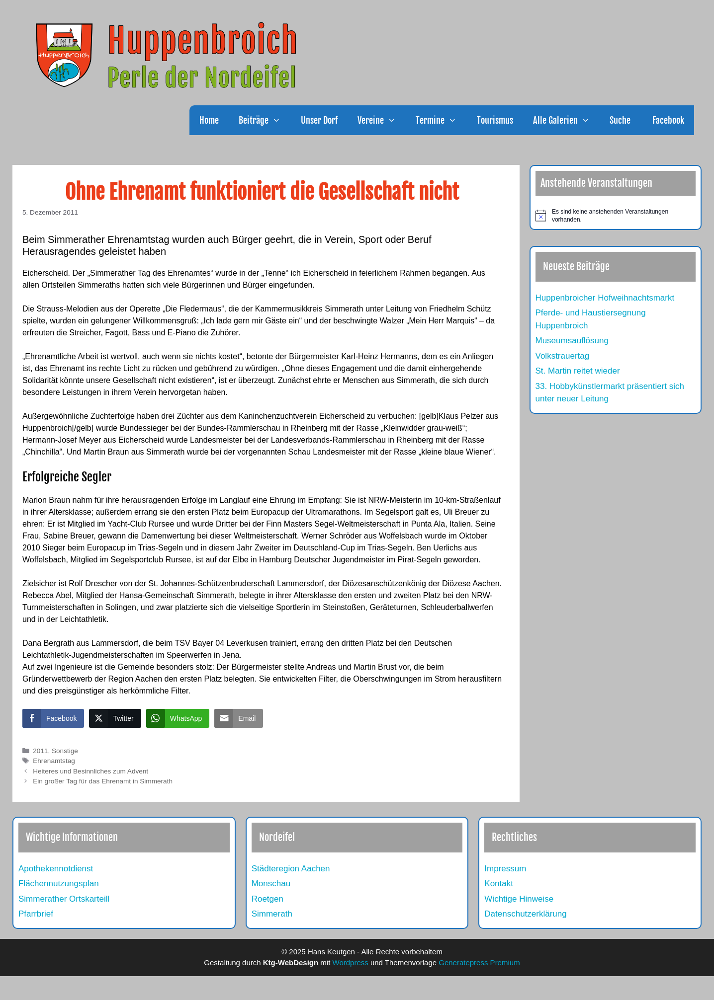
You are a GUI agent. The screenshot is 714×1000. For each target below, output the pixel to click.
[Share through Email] (238, 718)
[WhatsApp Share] (178, 718)
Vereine (381, 120)
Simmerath (272, 914)
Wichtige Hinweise (518, 899)
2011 (40, 751)
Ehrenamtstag (54, 761)
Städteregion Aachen (291, 868)
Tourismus (495, 120)
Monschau (271, 883)
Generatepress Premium (479, 962)
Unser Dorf (319, 120)
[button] (279, 120)
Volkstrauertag (563, 356)
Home (209, 120)
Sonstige (65, 751)
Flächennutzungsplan (58, 883)
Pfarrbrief (35, 914)
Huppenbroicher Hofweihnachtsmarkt (605, 298)
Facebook (667, 120)
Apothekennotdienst (55, 868)
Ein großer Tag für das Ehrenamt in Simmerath (103, 781)
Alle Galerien (566, 120)
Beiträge (264, 120)
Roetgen (267, 899)
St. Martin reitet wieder (578, 371)
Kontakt (498, 883)
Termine (441, 120)
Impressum (505, 868)
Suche (620, 120)
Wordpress (350, 962)
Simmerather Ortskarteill (63, 899)
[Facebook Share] (53, 718)
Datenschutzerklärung (525, 914)
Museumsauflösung (572, 340)
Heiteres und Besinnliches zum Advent (90, 771)
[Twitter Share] (115, 718)
